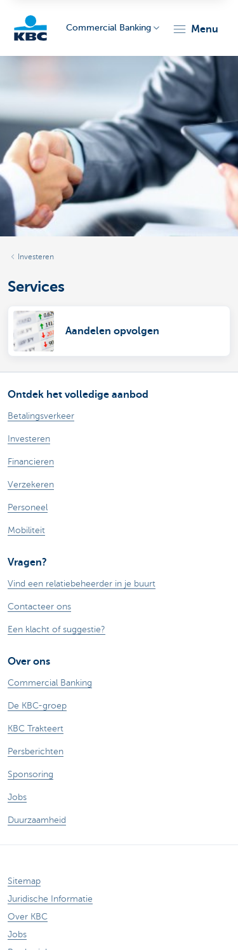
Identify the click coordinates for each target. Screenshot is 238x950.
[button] (195, 29)
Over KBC (28, 916)
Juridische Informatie (50, 899)
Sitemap (24, 881)
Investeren (36, 256)
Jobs (17, 934)
